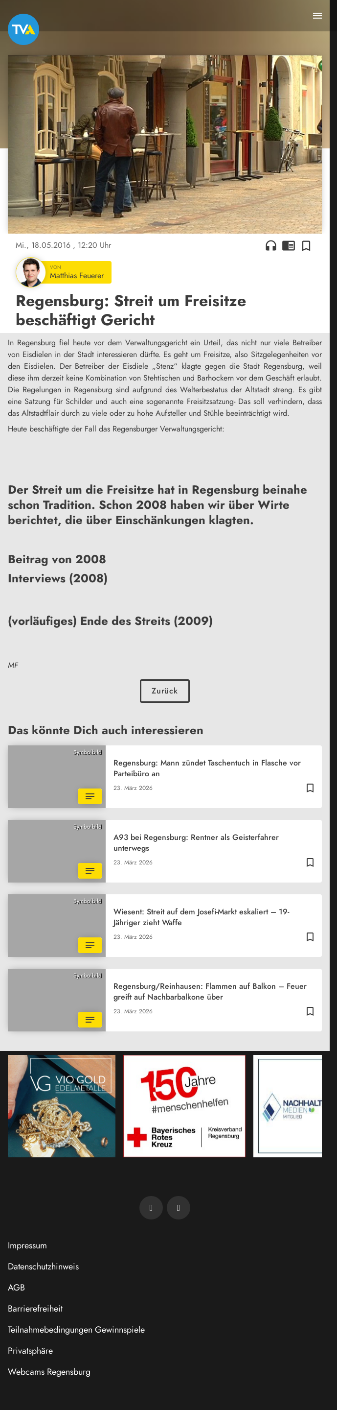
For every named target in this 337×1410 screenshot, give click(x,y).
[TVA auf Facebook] (151, 1207)
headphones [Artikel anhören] (271, 245)
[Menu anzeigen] (317, 15)
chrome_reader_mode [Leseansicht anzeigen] (288, 245)
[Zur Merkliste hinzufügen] (306, 245)
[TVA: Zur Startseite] (23, 29)
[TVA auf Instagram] (178, 1207)
